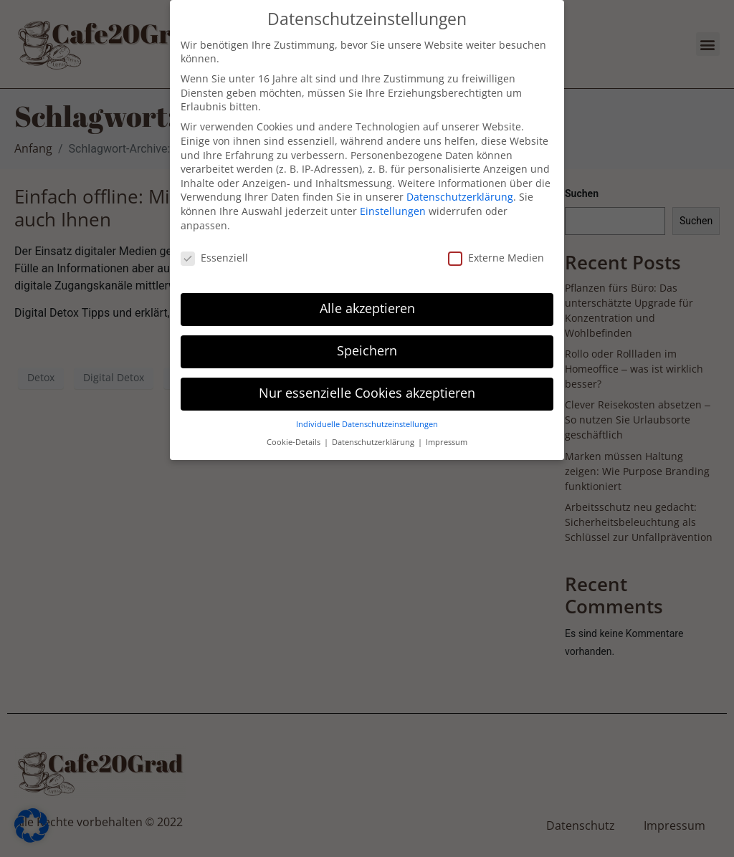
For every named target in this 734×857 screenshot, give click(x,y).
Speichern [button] (367, 342)
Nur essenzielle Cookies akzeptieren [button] (367, 384)
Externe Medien (496, 249)
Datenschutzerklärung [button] (374, 433)
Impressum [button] (446, 433)
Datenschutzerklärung (459, 187)
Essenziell (214, 249)
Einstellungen (393, 202)
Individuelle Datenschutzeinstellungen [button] (367, 415)
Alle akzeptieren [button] (367, 299)
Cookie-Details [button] (295, 433)
